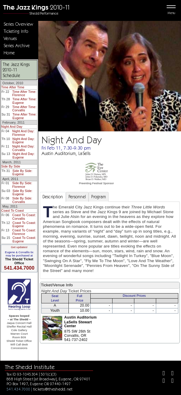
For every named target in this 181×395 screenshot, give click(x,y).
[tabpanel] (110, 240)
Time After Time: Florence (24, 93)
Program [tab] (98, 196)
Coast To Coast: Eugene (24, 224)
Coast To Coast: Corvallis (24, 216)
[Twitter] (170, 374)
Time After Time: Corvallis (24, 108)
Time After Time (12, 87)
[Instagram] (161, 381)
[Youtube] (170, 381)
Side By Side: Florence (22, 184)
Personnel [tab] (77, 196)
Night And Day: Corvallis (23, 148)
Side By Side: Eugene (23, 172)
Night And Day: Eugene (24, 140)
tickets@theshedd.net (53, 389)
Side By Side (10, 166)
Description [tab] (52, 196)
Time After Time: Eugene (25, 100)
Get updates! (19, 247)
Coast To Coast (12, 210)
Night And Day (11, 126)
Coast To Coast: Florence (24, 232)
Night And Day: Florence (23, 132)
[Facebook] (161, 374)
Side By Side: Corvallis (22, 200)
